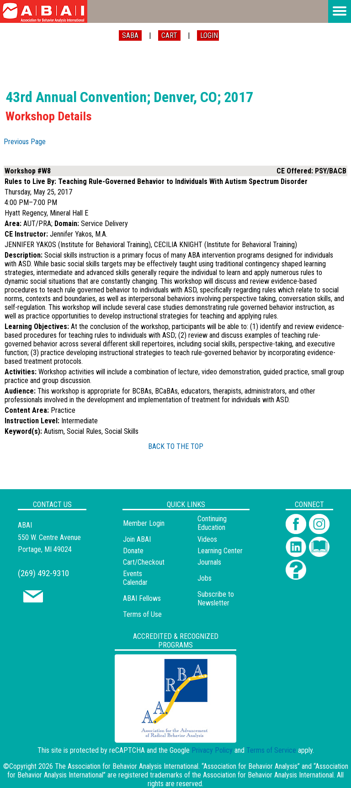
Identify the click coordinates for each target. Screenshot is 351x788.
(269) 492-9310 (43, 573)
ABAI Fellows (142, 598)
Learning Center (220, 550)
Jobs (204, 578)
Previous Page (25, 141)
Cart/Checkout (144, 562)
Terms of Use (142, 614)
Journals (209, 562)
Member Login (144, 523)
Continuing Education (212, 523)
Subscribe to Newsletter (215, 598)
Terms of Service (271, 750)
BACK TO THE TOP (175, 446)
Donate (133, 550)
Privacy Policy (212, 750)
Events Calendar (135, 578)
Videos (207, 539)
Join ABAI (137, 539)
